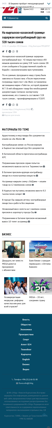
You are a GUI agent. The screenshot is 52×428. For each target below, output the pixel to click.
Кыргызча (26, 354)
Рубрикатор (11, 18)
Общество (26, 324)
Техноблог (26, 349)
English (26, 359)
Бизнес (26, 364)
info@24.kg (28, 383)
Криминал (7, 27)
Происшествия (26, 334)
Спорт (26, 339)
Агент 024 (26, 344)
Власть (26, 319)
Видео (26, 369)
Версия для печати (11, 115)
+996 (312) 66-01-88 (30, 379)
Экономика (26, 329)
